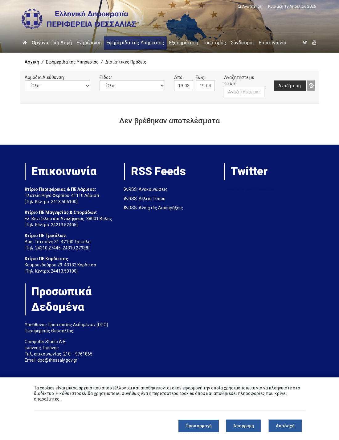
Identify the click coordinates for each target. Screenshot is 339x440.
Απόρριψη (243, 425)
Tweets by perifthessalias (249, 189)
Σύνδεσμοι (242, 43)
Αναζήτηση (250, 6)
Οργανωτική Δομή (52, 43)
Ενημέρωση (89, 43)
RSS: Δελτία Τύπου (144, 198)
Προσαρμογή (199, 425)
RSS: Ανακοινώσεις (146, 189)
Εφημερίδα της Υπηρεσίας (135, 43)
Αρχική (32, 62)
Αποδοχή (285, 425)
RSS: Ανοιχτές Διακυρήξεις (153, 207)
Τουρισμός (214, 43)
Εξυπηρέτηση (183, 43)
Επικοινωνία (272, 43)
